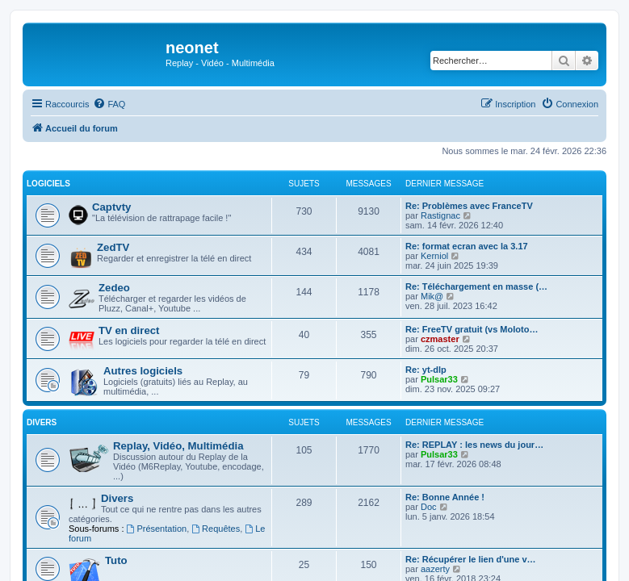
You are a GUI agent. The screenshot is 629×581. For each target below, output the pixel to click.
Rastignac (440, 215)
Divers (42, 422)
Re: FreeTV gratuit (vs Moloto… (471, 329)
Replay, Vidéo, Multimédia (178, 446)
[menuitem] (109, 104)
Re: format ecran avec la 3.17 (466, 246)
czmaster (440, 339)
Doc (429, 507)
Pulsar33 (439, 379)
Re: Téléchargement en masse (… (476, 286)
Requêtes (215, 528)
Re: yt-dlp (426, 369)
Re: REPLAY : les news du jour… (474, 444)
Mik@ (432, 296)
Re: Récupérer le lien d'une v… (470, 559)
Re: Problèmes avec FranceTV (469, 206)
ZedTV (113, 247)
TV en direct (129, 330)
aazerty (435, 569)
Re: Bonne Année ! (444, 497)
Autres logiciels (142, 371)
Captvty (111, 207)
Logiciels (48, 183)
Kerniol (434, 256)
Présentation (157, 528)
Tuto (116, 560)
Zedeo (114, 288)
